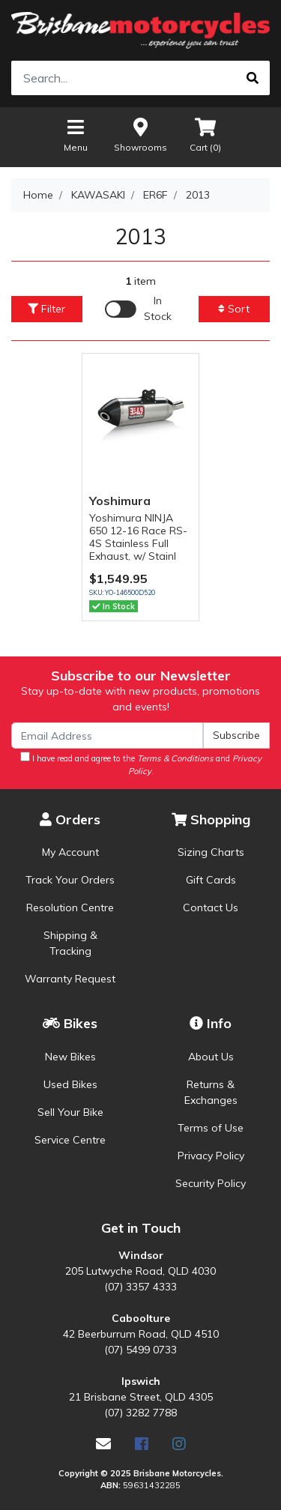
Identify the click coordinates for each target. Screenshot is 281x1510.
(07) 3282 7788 (140, 1412)
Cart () (205, 134)
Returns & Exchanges (211, 1092)
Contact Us (210, 907)
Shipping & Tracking (70, 943)
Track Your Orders (70, 880)
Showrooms (140, 134)
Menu (76, 134)
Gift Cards (211, 880)
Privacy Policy (211, 1155)
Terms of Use (211, 1128)
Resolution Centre (70, 907)
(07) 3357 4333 (140, 1286)
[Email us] (103, 1443)
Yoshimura (120, 500)
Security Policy (210, 1183)
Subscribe (236, 735)
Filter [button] (46, 308)
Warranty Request (70, 978)
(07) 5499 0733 (140, 1349)
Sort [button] (234, 308)
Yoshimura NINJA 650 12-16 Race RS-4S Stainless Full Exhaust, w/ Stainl (138, 536)
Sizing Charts (211, 852)
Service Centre (70, 1140)
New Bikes (70, 1056)
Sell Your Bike (70, 1112)
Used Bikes (70, 1084)
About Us (211, 1056)
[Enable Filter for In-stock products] (140, 308)
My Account (70, 852)
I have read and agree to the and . (141, 764)
